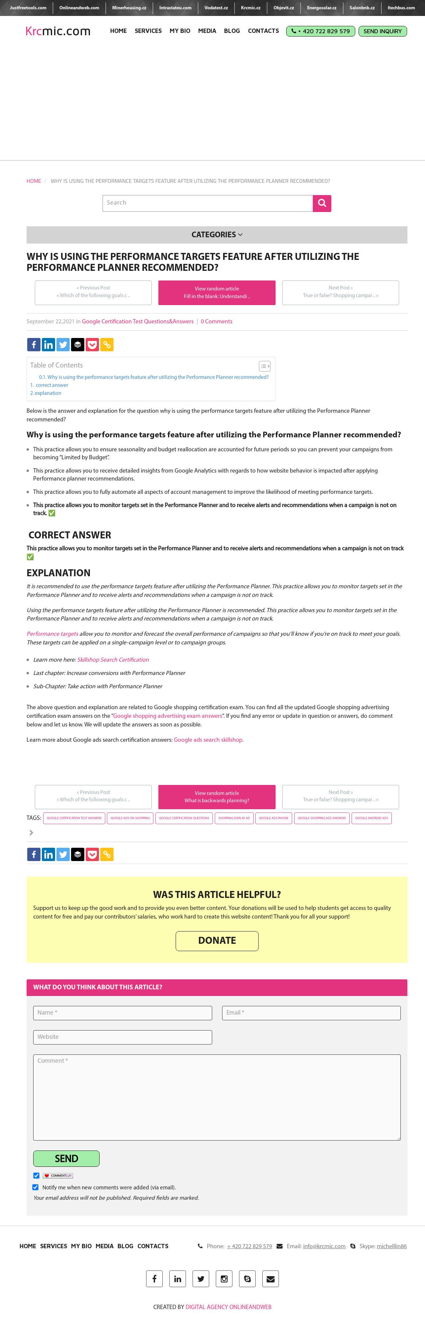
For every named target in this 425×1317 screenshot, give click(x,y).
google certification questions (184, 818)
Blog (232, 30)
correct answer (51, 385)
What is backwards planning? (217, 801)
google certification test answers (74, 818)
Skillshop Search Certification (113, 660)
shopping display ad (234, 818)
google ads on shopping (130, 818)
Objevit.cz (284, 8)
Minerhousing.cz (129, 8)
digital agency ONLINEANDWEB (229, 1307)
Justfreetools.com (28, 8)
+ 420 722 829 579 (321, 31)
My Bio (180, 30)
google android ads (371, 818)
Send (66, 1159)
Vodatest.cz (216, 8)
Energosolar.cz (322, 8)
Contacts (263, 30)
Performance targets (52, 634)
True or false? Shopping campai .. (341, 291)
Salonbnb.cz (362, 8)
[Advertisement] (212, 103)
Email (311, 1247)
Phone (235, 1247)
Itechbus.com (401, 8)
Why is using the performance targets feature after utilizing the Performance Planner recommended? (158, 377)
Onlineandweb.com (79, 8)
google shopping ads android (322, 818)
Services (148, 30)
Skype (378, 1247)
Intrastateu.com (175, 8)
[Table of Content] (265, 366)
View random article (217, 289)
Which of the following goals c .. (93, 291)
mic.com (58, 31)
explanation (48, 393)
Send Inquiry (383, 31)
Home (118, 30)
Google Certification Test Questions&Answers (138, 322)
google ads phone (274, 818)
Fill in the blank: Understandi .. (217, 296)
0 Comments (216, 322)
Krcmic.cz (251, 8)
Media (207, 30)
